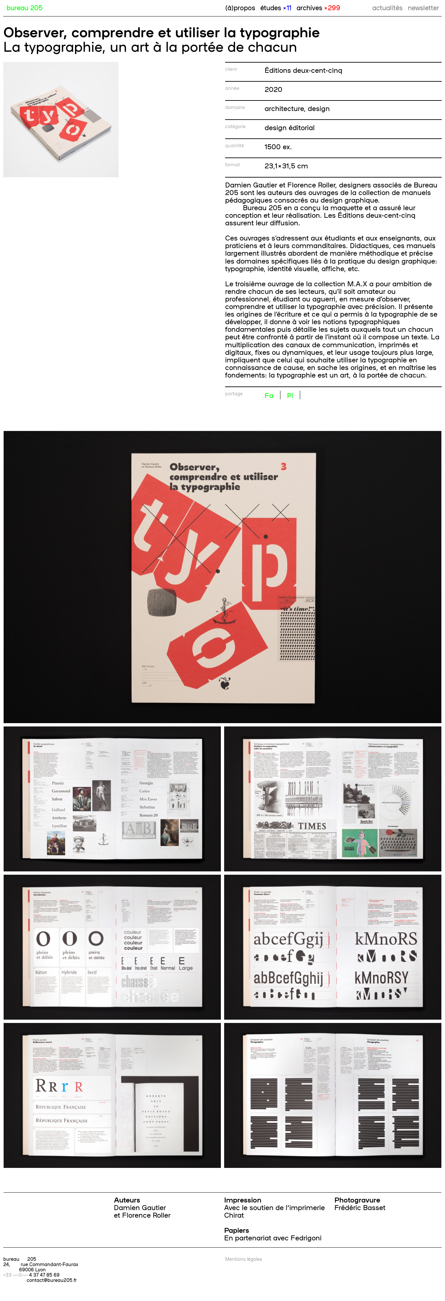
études (275, 7)
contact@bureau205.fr (52, 1280)
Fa (269, 395)
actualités (387, 7)
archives (318, 7)
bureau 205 (24, 7)
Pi (290, 395)
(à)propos (240, 7)
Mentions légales (243, 1259)
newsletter (423, 7)
